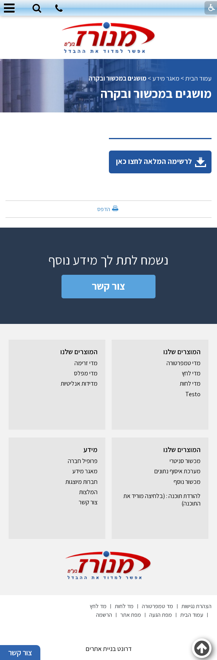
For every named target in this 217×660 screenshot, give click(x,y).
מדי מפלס (86, 373)
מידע (90, 449)
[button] (37, 9)
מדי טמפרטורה (183, 363)
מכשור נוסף (187, 482)
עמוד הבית (198, 78)
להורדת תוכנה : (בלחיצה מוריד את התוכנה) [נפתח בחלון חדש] (162, 499)
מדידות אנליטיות (79, 383)
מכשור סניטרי (185, 461)
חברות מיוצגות (81, 482)
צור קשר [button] (20, 652)
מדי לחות (190, 383)
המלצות (88, 492)
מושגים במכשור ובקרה (117, 78)
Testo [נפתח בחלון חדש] (193, 394)
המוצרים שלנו (182, 351)
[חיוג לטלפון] (59, 9)
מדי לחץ (191, 373)
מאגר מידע (165, 78)
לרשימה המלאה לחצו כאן (161, 161)
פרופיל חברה (83, 461)
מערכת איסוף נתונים (177, 471)
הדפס (103, 209)
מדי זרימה (86, 363)
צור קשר (108, 285)
